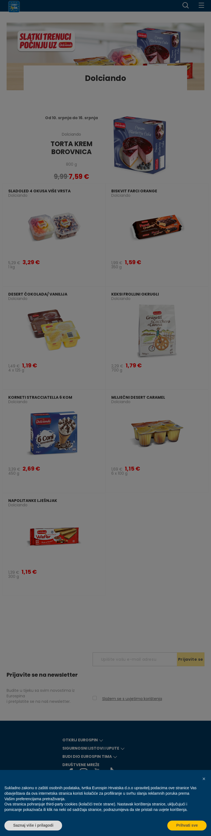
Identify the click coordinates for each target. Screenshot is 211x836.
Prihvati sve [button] (187, 825)
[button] (203, 778)
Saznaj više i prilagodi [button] (33, 825)
